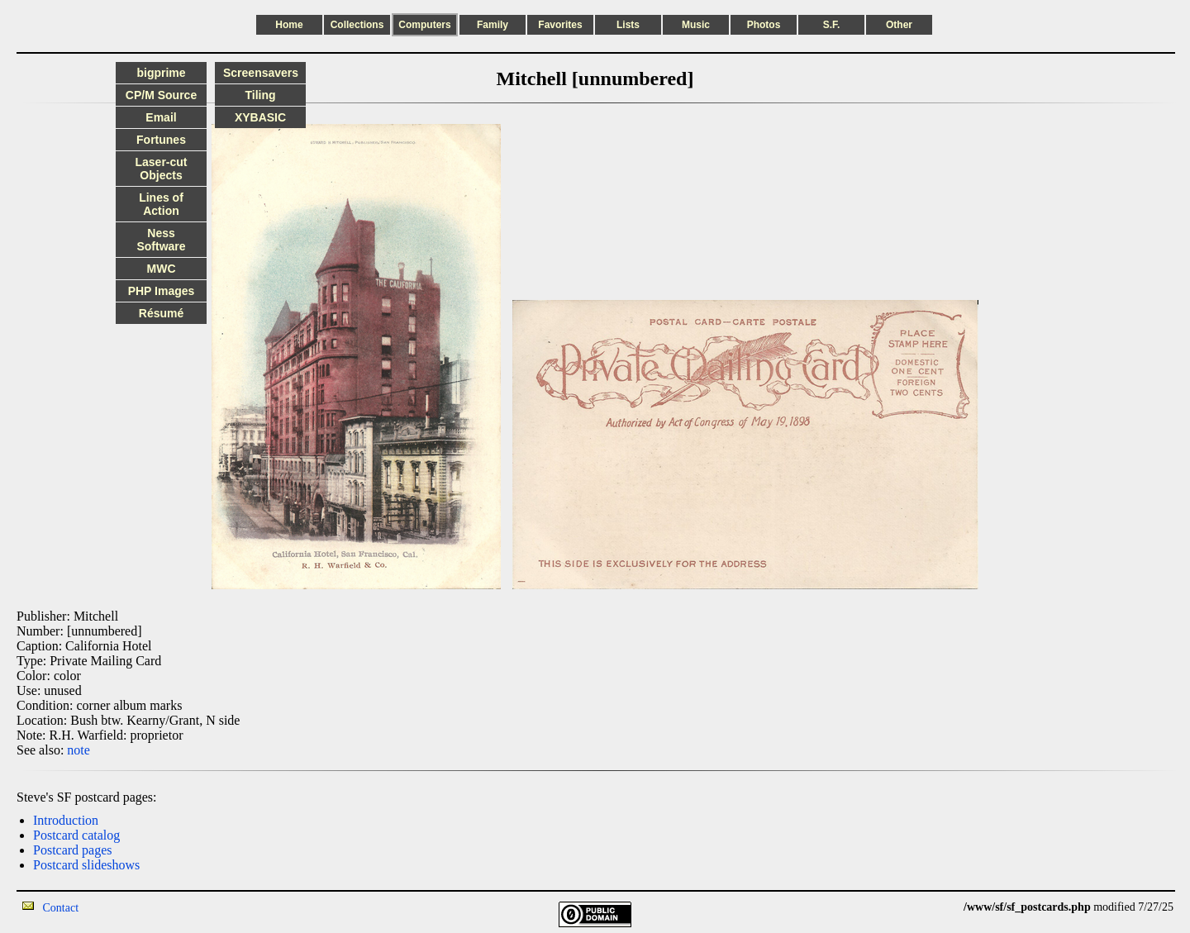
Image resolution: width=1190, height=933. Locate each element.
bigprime (160, 72)
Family (492, 25)
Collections (357, 25)
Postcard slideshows (86, 865)
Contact (61, 908)
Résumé (161, 313)
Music (696, 25)
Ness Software (160, 239)
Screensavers (260, 72)
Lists (628, 25)
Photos (764, 25)
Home (288, 25)
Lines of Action (161, 204)
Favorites (560, 25)
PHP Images (161, 291)
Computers (424, 25)
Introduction (65, 820)
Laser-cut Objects (161, 168)
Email (160, 117)
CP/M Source (161, 95)
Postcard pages (72, 850)
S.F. (831, 25)
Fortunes (161, 139)
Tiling (260, 95)
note (78, 750)
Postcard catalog (76, 835)
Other (899, 25)
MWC (161, 268)
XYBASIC (260, 117)
